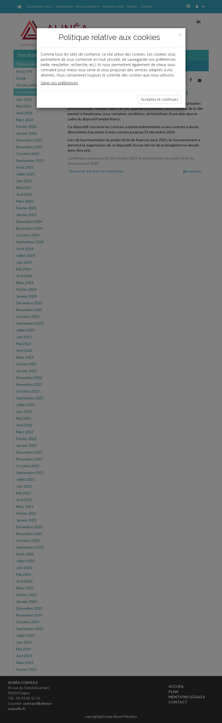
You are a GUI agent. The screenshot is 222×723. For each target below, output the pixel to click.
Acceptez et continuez (159, 99)
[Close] (180, 35)
